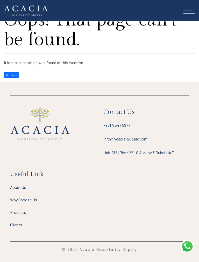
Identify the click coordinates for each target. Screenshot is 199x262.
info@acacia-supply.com (125, 138)
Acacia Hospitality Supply (108, 249)
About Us (18, 187)
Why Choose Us (23, 199)
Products (18, 212)
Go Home (11, 74)
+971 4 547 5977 (116, 125)
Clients (16, 224)
